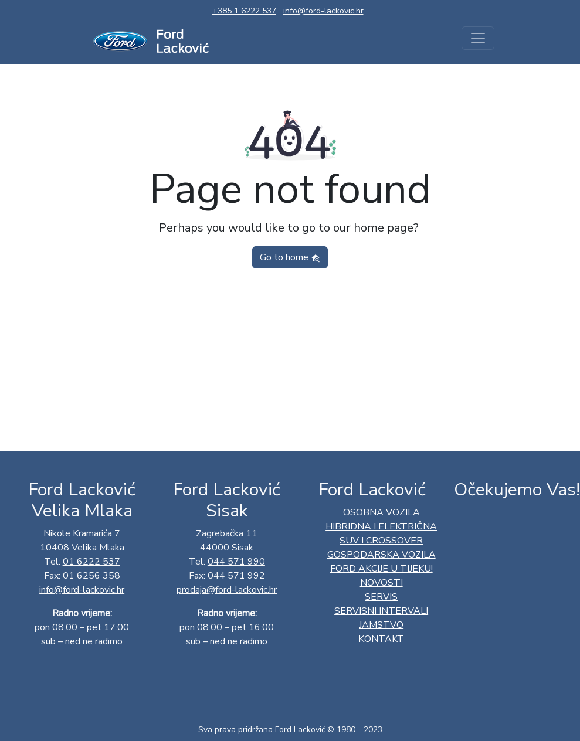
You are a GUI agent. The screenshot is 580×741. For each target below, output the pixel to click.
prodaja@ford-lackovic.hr (227, 589)
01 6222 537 (91, 561)
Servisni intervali (381, 610)
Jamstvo (381, 624)
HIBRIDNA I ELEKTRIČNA (381, 526)
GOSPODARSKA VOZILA (381, 554)
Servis (381, 596)
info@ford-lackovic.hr (323, 10)
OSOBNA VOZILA (381, 512)
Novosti (381, 582)
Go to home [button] (290, 257)
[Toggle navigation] (478, 38)
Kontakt (381, 639)
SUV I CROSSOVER (381, 540)
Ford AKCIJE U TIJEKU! (381, 568)
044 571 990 (236, 561)
